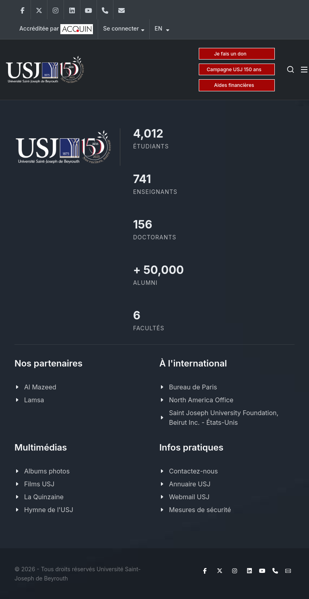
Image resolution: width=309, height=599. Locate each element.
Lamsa (34, 400)
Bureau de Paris (193, 387)
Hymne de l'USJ (48, 510)
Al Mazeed (40, 387)
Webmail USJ (189, 497)
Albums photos (47, 471)
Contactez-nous (193, 471)
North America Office (201, 400)
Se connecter (123, 29)
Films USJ (39, 484)
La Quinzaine (44, 497)
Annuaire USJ (189, 484)
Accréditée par (56, 29)
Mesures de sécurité (200, 510)
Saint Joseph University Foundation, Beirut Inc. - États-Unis (223, 417)
